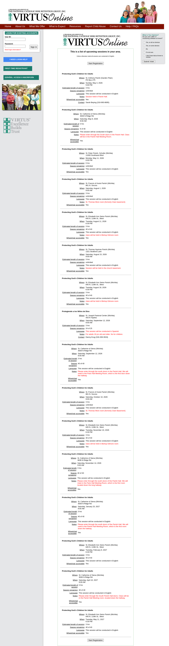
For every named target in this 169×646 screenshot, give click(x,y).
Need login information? (13, 49)
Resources (75, 26)
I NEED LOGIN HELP (18, 59)
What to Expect (57, 26)
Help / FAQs (132, 26)
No (147, 49)
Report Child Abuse (95, 26)
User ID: (8, 37)
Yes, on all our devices (153, 42)
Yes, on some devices (152, 45)
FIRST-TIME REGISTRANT (16, 68)
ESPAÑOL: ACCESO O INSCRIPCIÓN (19, 77)
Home (8, 26)
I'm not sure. (150, 52)
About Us (20, 26)
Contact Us (116, 26)
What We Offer (37, 26)
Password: (9, 44)
